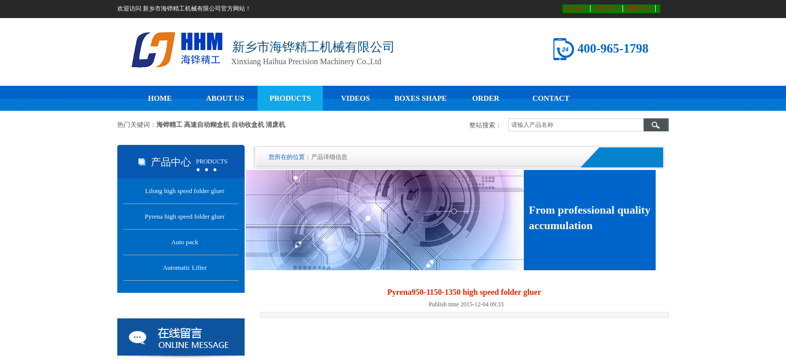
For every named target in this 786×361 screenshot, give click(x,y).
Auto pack (185, 242)
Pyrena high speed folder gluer (185, 216)
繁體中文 (639, 8)
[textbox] (576, 124)
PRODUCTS (290, 98)
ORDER (485, 98)
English (576, 8)
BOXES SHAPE (421, 98)
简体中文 (607, 8)
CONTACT (550, 98)
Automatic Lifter (185, 267)
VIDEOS (355, 98)
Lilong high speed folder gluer (184, 191)
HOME (160, 98)
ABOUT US (225, 98)
